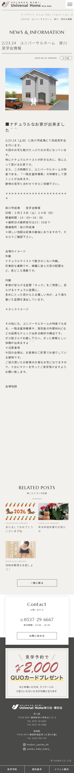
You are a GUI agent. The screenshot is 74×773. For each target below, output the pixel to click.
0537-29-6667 (39, 619)
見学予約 (12, 769)
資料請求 (37, 769)
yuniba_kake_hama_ (37, 748)
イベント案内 (61, 769)
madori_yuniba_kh (36, 744)
